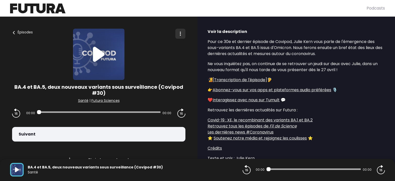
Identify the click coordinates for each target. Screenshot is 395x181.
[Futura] (188, 8)
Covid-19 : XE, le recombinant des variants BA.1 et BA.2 (260, 120)
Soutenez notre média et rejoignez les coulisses (260, 138)
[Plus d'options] (180, 34)
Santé (83, 100)
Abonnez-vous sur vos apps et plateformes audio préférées (272, 90)
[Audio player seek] (98, 112)
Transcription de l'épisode (239, 80)
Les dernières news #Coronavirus (241, 132)
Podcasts (376, 8)
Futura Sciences (105, 100)
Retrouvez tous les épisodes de (252, 126)
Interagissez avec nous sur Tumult (246, 100)
